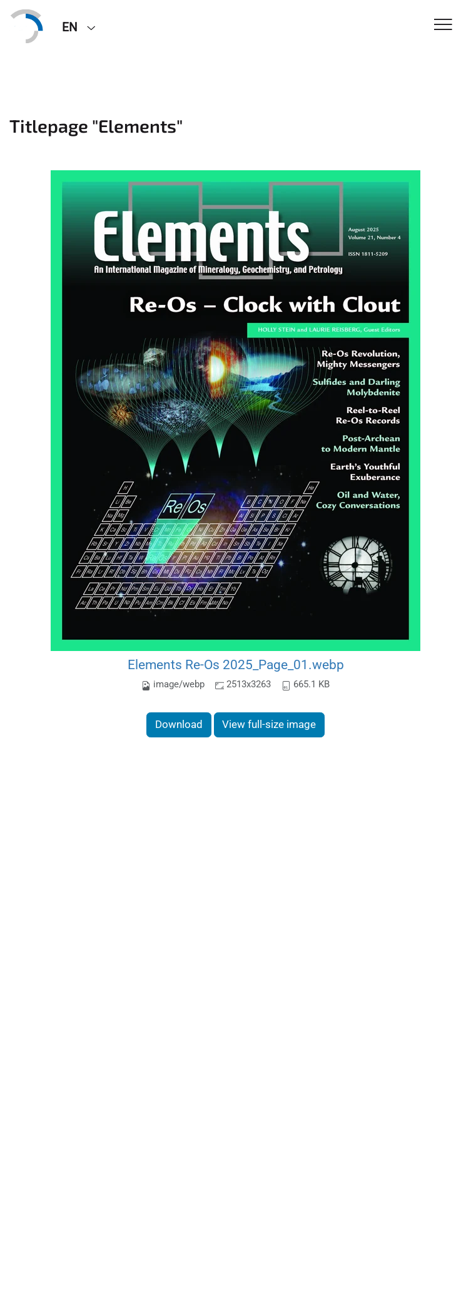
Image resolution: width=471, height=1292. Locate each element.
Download (179, 724)
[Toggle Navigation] (443, 25)
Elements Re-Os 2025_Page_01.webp (236, 664)
